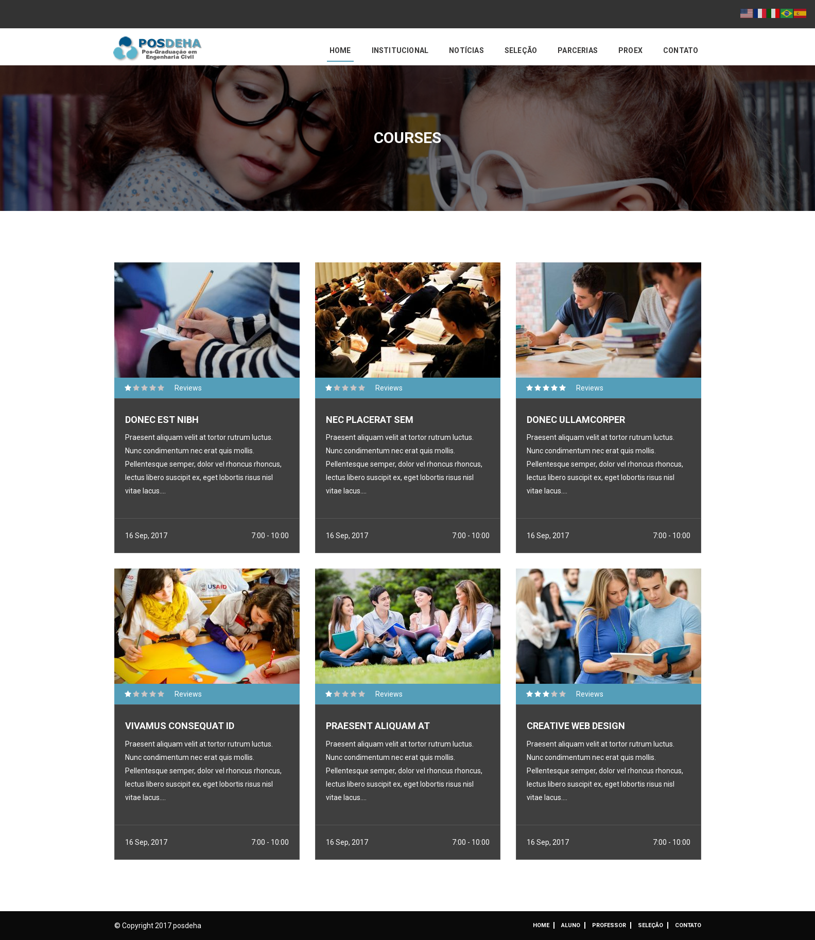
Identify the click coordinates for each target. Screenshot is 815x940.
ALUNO (570, 925)
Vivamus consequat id (179, 725)
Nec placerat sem (369, 419)
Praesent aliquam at (378, 725)
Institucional (400, 50)
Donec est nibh (162, 419)
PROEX (630, 50)
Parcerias (578, 50)
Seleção (521, 50)
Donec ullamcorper (576, 419)
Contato (680, 50)
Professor (609, 925)
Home (340, 50)
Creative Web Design (576, 725)
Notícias (466, 50)
